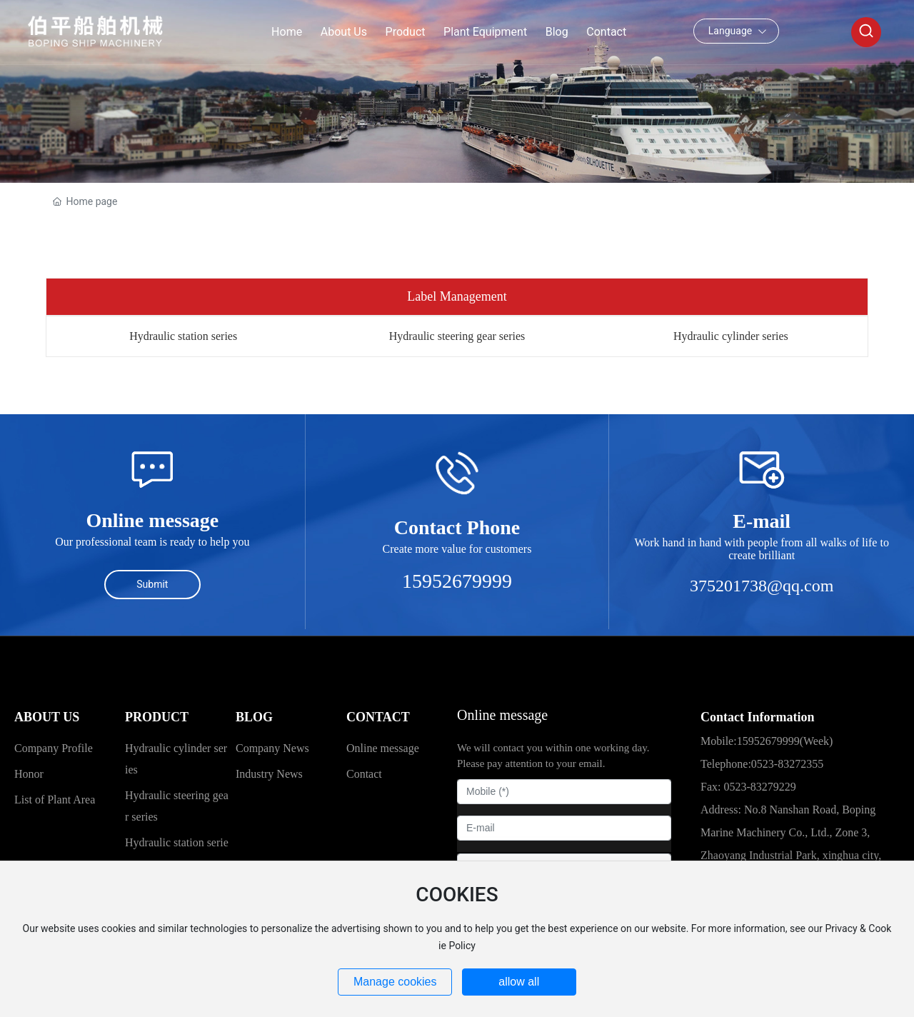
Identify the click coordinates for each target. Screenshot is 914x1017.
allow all (518, 982)
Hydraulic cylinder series (730, 336)
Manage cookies (395, 982)
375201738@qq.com (761, 585)
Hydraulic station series (183, 336)
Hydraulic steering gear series (457, 336)
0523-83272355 (787, 764)
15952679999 (457, 581)
